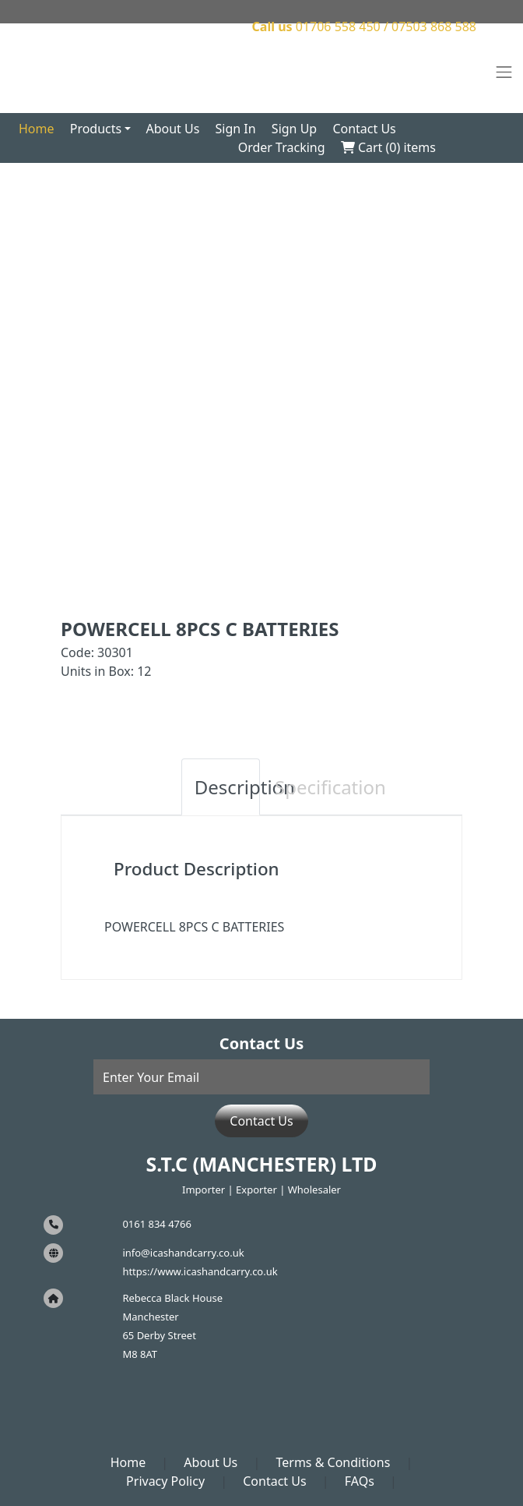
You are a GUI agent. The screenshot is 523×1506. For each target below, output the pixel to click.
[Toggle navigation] (504, 72)
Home (36, 128)
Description (227, 787)
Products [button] (96, 128)
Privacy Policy (165, 1481)
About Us (172, 128)
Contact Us (363, 128)
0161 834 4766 (156, 1224)
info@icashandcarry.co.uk (183, 1253)
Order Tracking (281, 147)
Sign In (236, 128)
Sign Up (294, 128)
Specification (307, 787)
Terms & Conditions (333, 1462)
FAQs (359, 1481)
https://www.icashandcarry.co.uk (199, 1271)
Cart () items (388, 147)
